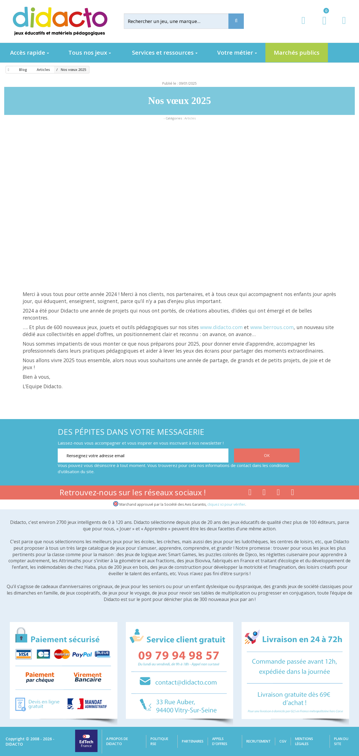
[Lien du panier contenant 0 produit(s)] (321, 25)
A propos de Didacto (117, 741)
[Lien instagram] (278, 493)
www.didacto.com (221, 327)
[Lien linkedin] (293, 493)
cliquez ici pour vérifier (226, 504)
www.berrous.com (272, 327)
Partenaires (192, 741)
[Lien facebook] (250, 493)
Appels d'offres (219, 741)
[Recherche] (236, 21)
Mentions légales (304, 741)
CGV (282, 741)
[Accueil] (7, 69)
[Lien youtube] (264, 493)
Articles (190, 118)
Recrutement (258, 741)
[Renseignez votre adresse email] (143, 455)
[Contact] (344, 25)
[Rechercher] (181, 21)
